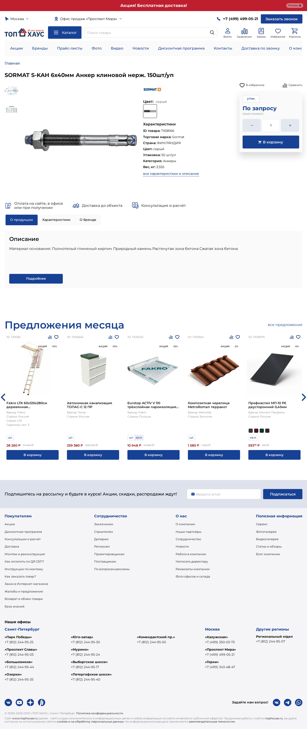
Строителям (103, 531)
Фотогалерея (266, 531)
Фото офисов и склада (193, 576)
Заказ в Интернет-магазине (26, 584)
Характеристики (56, 220)
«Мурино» (80, 649)
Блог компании (268, 554)
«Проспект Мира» (220, 649)
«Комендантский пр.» (156, 637)
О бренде (88, 220)
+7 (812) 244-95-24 (85, 654)
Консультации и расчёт (23, 539)
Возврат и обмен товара (24, 599)
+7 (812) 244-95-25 (19, 642)
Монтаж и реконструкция (25, 554)
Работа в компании (191, 554)
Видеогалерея (267, 539)
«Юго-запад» (82, 637)
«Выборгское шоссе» (89, 662)
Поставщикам (105, 561)
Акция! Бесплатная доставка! (153, 5)
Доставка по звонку (260, 48)
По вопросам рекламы (111, 569)
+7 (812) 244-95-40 (85, 679)
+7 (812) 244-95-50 (151, 642)
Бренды (40, 48)
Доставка (12, 546)
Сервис (262, 524)
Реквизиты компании (193, 569)
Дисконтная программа (181, 48)
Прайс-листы (69, 48)
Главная (12, 63)
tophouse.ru (274, 718)
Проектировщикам (109, 554)
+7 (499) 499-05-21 (220, 654)
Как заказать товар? (20, 576)
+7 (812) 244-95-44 (19, 667)
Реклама (294, 5)
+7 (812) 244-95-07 (270, 641)
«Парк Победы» (18, 637)
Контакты (223, 48)
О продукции (21, 220)
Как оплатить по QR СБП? (24, 561)
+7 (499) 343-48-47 (220, 667)
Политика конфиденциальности (99, 713)
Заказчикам (103, 524)
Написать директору (192, 561)
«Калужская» (216, 637)
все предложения (285, 325)
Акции (16, 48)
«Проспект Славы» (21, 649)
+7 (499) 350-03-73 (220, 642)
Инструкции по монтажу (24, 569)
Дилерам (101, 539)
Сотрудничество (188, 539)
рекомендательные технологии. (212, 721)
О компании (185, 524)
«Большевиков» (19, 662)
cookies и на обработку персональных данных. (90, 721)
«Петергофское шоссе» (91, 674)
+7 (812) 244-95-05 (19, 654)
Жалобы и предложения (24, 591)
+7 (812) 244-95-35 (19, 679)
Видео (117, 48)
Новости (140, 48)
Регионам (102, 546)
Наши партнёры (188, 531)
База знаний (14, 606)
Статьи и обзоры (269, 546)
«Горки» (212, 662)
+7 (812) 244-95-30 (85, 642)
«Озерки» (13, 674)
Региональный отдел (274, 636)
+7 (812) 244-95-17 (85, 667)
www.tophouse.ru (25, 718)
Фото (97, 48)
